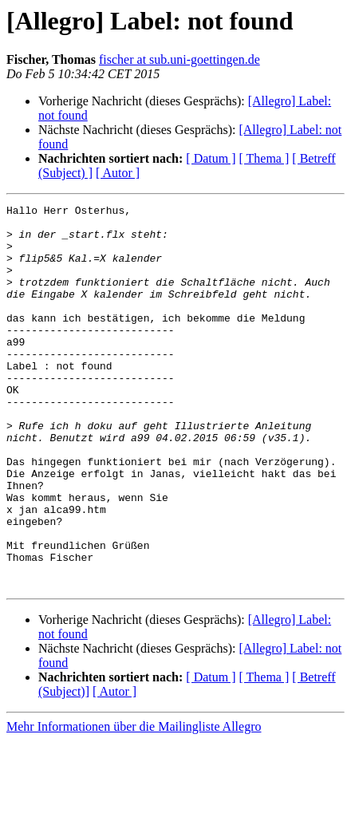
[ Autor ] (118, 173)
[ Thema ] (264, 158)
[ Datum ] (210, 158)
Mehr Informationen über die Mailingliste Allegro (133, 803)
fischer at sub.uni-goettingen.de (179, 59)
